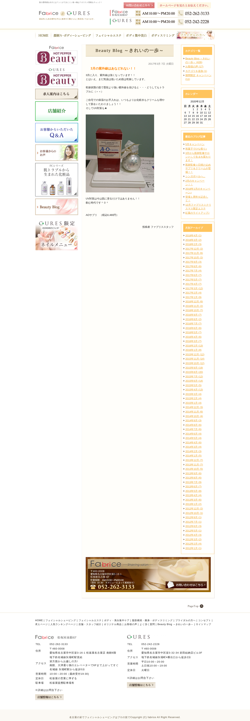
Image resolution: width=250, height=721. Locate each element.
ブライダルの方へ (185, 620)
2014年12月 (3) (194, 407)
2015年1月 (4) (193, 402)
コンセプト (204, 620)
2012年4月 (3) (193, 534)
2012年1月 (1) (193, 548)
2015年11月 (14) (194, 358)
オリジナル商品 (113, 624)
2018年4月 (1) (193, 235)
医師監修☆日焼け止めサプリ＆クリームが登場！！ (198, 168)
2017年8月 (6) (193, 266)
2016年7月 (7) (193, 323)
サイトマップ (203, 624)
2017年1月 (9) (193, 297)
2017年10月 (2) (194, 257)
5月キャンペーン (194, 144)
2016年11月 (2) (194, 306)
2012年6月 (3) (193, 526)
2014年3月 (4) (193, 446)
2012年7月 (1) (193, 521)
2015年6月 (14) (194, 380)
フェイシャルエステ (90, 620)
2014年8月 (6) (193, 424)
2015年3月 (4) (193, 394)
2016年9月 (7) (193, 314)
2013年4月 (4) (193, 495)
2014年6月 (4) (193, 433)
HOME (39, 620)
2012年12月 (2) (194, 508)
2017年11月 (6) (194, 253)
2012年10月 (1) (194, 513)
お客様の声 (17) (194, 66)
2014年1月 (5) (193, 455)
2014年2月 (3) (193, 451)
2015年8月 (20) (194, 372)
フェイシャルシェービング (61, 620)
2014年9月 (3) (193, 420)
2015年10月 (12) (194, 363)
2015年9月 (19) (194, 367)
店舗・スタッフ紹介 (90, 624)
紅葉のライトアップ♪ (197, 212)
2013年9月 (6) (193, 473)
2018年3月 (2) (193, 240)
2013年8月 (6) (193, 477)
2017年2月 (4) (193, 292)
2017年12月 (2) (194, 248)
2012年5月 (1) (193, 530)
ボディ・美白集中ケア (116, 620)
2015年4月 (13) (194, 389)
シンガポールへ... (195, 176)
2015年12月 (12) (194, 354)
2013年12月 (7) (194, 460)
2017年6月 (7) (193, 275)
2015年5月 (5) (193, 385)
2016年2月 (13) (194, 345)
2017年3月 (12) (194, 288)
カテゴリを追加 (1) (196, 71)
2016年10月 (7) (194, 310)
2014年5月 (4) (193, 438)
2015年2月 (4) (193, 398)
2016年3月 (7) (193, 341)
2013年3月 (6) (193, 499)
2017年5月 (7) (193, 279)
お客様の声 (130, 624)
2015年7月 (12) (194, 376)
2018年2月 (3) (193, 244)
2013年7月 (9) (193, 482)
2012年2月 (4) (193, 543)
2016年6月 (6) (193, 328)
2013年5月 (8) (193, 491)
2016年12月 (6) (194, 301)
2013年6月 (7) (193, 486)
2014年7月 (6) (193, 429)
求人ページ (41, 624)
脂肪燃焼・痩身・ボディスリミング (152, 620)
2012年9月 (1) (193, 517)
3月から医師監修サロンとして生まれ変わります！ (198, 157)
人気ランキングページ (63, 624)
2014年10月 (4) (194, 416)
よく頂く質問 (147, 624)
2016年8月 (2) (193, 319)
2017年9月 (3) (193, 261)
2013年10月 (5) (194, 468)
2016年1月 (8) (193, 349)
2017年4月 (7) (193, 283)
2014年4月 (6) (193, 442)
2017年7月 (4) (193, 270)
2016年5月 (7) (193, 332)
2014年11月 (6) (194, 411)
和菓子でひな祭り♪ (196, 148)
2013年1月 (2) (193, 504)
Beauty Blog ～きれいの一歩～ (175, 624)
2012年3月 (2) (193, 539)
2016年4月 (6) (193, 336)
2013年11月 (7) (194, 464)
